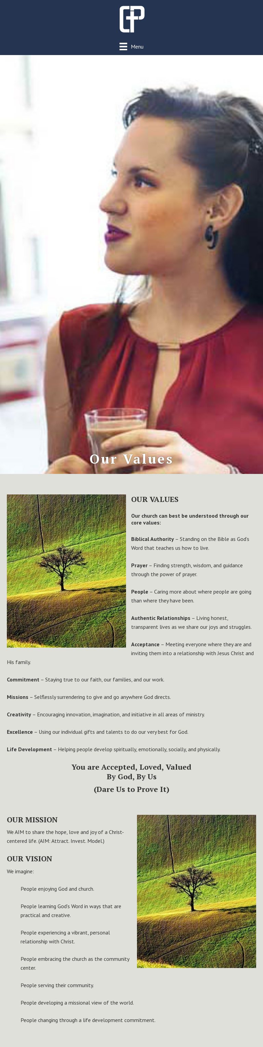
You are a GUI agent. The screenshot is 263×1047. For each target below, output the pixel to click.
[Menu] (131, 46)
